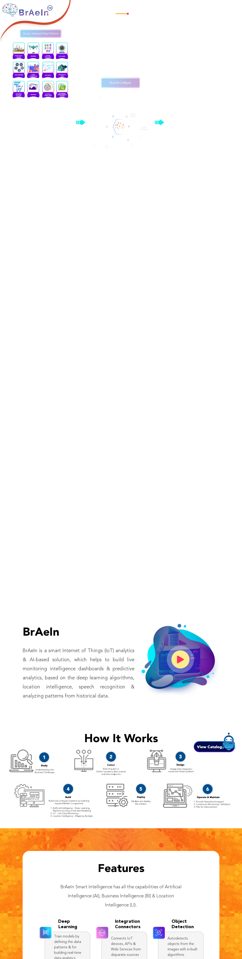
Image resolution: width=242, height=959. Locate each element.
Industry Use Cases (164, 8)
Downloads (203, 8)
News (187, 8)
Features (137, 8)
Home (122, 8)
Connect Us (224, 8)
